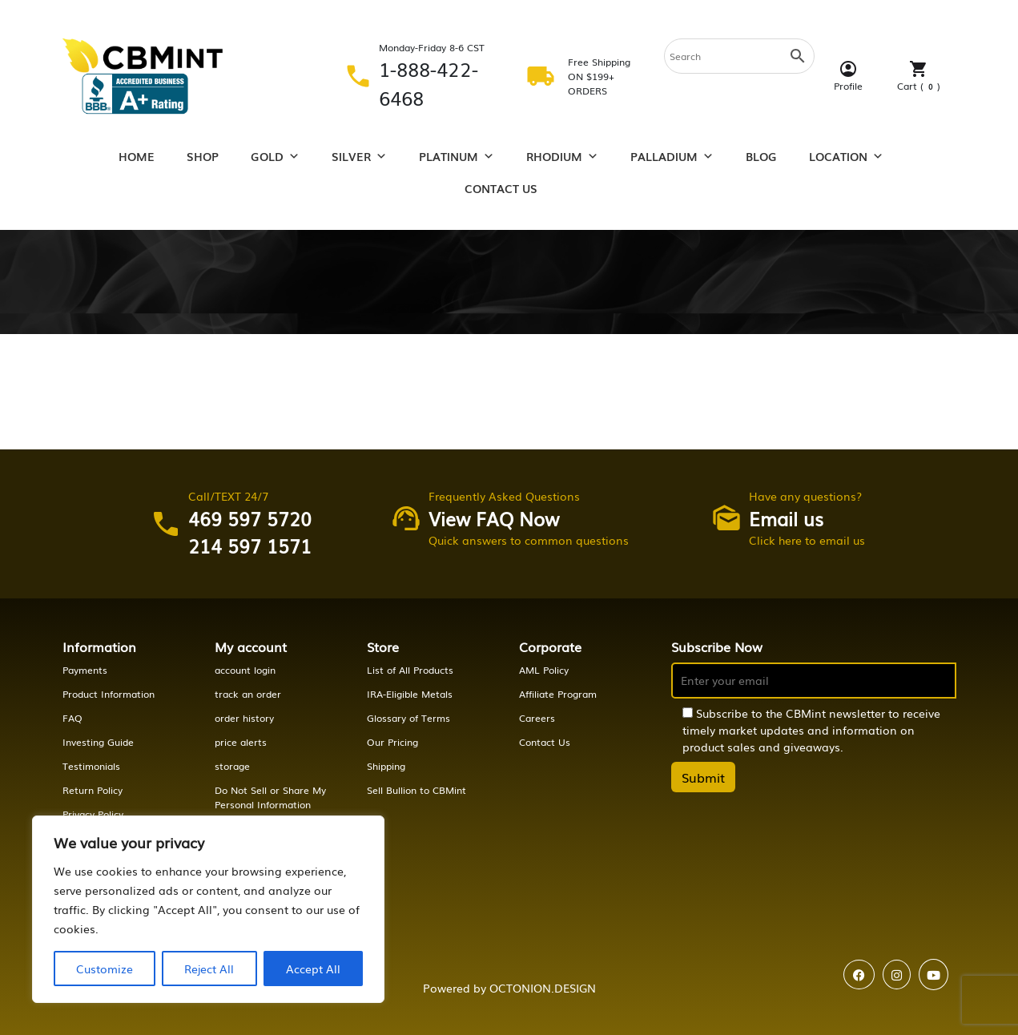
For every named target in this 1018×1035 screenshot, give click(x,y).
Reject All (209, 968)
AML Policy (544, 669)
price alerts (241, 742)
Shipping (386, 766)
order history (244, 718)
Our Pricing (392, 742)
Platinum (456, 156)
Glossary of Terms (408, 718)
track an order (248, 694)
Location (846, 156)
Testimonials (91, 766)
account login (245, 669)
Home (137, 156)
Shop (203, 156)
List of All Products (410, 669)
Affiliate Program (558, 694)
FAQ (72, 718)
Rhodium (562, 156)
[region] (208, 909)
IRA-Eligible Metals (410, 694)
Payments (84, 669)
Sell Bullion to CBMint (416, 790)
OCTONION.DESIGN (542, 988)
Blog (761, 156)
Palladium (672, 156)
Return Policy (92, 790)
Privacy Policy (92, 814)
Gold (275, 156)
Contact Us (501, 188)
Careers (537, 718)
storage (232, 766)
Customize (104, 968)
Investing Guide (98, 742)
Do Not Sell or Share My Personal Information (270, 797)
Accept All (313, 968)
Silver (359, 156)
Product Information (108, 694)
